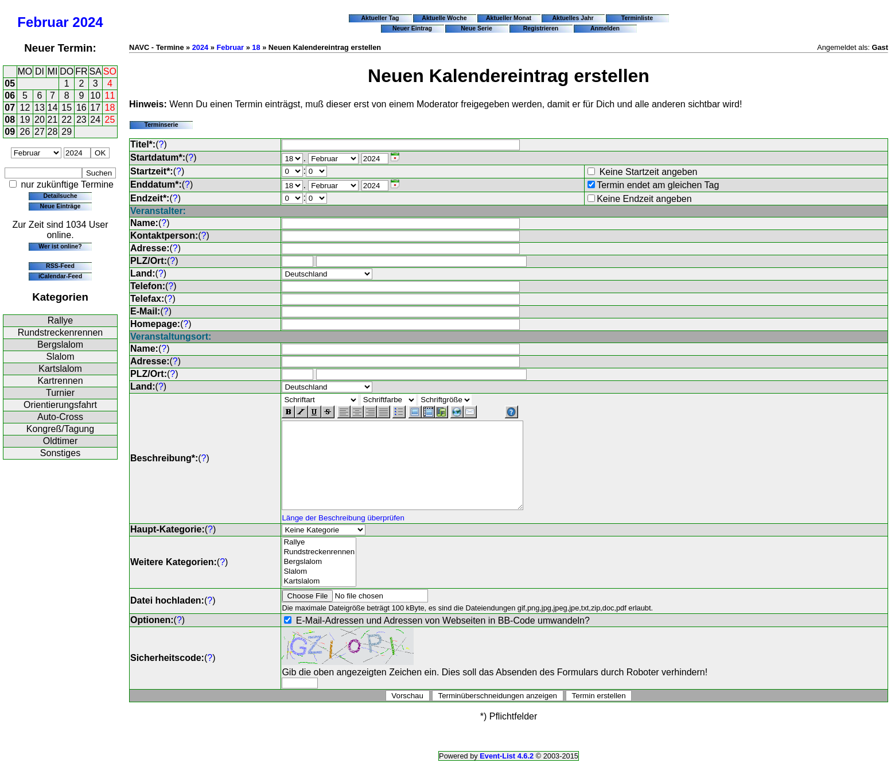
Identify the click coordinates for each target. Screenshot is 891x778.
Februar (42, 22)
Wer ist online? (59, 246)
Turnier (60, 393)
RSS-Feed (60, 265)
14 (53, 107)
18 (110, 107)
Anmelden (605, 28)
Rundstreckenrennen (60, 332)
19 (25, 120)
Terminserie (161, 124)
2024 (87, 22)
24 (95, 120)
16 (81, 107)
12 (25, 107)
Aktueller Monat (508, 17)
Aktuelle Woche (444, 17)
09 (10, 132)
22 (66, 120)
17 (95, 107)
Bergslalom (60, 344)
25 (110, 120)
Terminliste (637, 17)
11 (110, 95)
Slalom (60, 356)
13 (39, 107)
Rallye (60, 320)
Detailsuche (60, 195)
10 (95, 95)
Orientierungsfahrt (60, 405)
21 (53, 120)
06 (10, 95)
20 (39, 120)
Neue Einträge (60, 206)
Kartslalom (60, 369)
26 (25, 132)
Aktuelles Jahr (572, 17)
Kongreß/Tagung (60, 429)
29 (66, 132)
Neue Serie (476, 28)
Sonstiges (60, 453)
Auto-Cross (60, 417)
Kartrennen (60, 381)
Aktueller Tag (380, 17)
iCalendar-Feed (60, 276)
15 (66, 107)
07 (10, 107)
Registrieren (541, 28)
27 (39, 132)
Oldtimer (60, 441)
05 (10, 83)
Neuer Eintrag (412, 28)
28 (53, 132)
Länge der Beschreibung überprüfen (343, 535)
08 (10, 120)
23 (81, 120)
